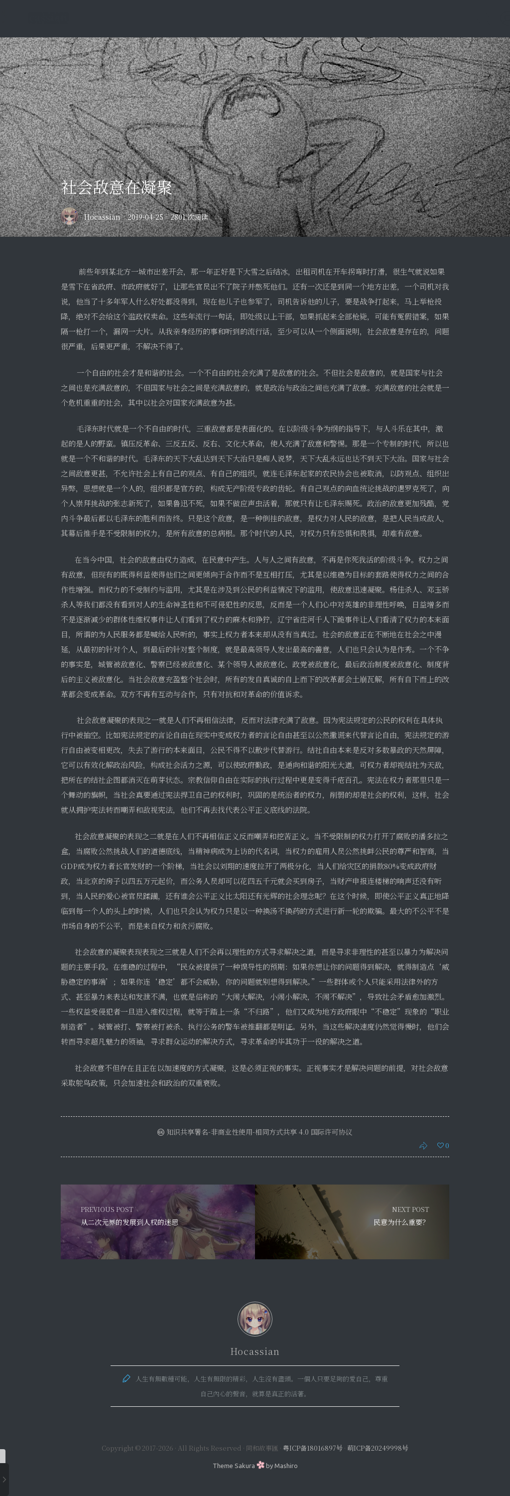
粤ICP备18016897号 (313, 1448)
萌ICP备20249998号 (377, 1448)
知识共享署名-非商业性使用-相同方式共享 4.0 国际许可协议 (255, 1132)
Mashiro (286, 1465)
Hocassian (102, 217)
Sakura (245, 1465)
